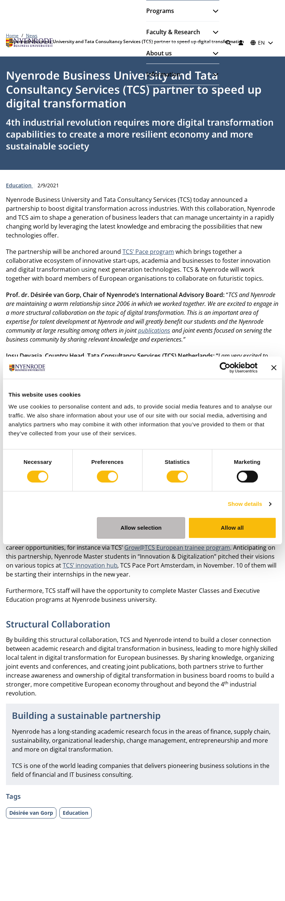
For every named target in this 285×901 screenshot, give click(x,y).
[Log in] (241, 42)
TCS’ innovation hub (90, 565)
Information (163, 74)
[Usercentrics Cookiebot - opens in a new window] (225, 367)
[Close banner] (273, 367)
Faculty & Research (173, 32)
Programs (160, 11)
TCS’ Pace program (148, 252)
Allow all (232, 527)
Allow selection (141, 527)
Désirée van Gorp (31, 812)
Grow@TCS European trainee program (177, 547)
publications (154, 330)
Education (19, 185)
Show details (245, 504)
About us (159, 53)
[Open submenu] (212, 10)
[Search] (228, 42)
